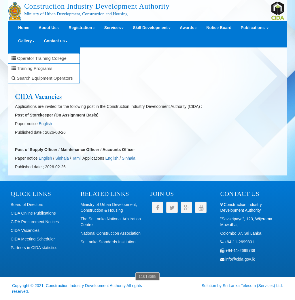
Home (23, 27)
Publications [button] (254, 27)
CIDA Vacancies (25, 230)
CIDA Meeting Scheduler (33, 239)
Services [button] (114, 27)
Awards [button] (188, 27)
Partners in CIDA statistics (34, 247)
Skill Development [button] (152, 27)
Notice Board (218, 27)
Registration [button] (82, 27)
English (45, 123)
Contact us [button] (55, 41)
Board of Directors (27, 204)
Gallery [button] (26, 41)
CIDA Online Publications (33, 213)
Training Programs (32, 68)
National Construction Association (111, 233)
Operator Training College (39, 58)
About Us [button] (49, 27)
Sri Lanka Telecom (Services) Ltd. (253, 285)
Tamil (77, 158)
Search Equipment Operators (42, 78)
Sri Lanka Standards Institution (108, 242)
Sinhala (62, 158)
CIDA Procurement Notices (35, 221)
